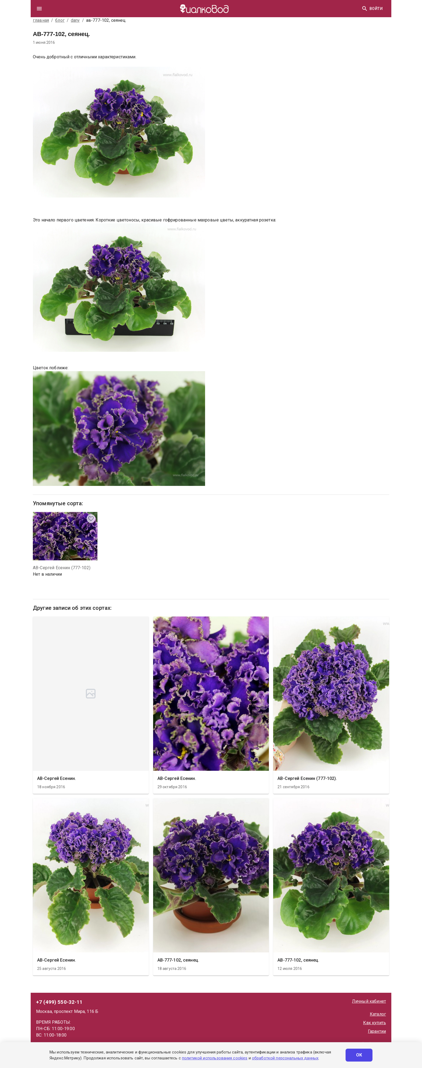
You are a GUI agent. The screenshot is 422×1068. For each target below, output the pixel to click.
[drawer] (39, 8)
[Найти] (364, 8)
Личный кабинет (369, 1001)
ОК (359, 1055)
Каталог (378, 1014)
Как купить (374, 1022)
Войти (376, 9)
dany (75, 20)
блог (60, 20)
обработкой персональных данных (285, 1058)
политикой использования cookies (214, 1058)
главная (41, 20)
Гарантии (377, 1031)
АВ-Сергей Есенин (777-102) (61, 567)
